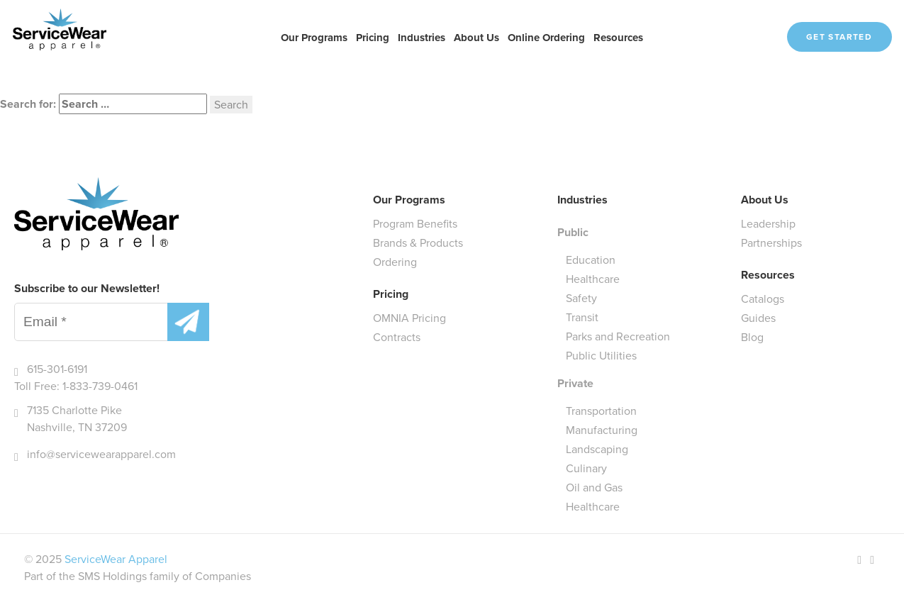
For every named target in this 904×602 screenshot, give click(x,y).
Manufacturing (601, 430)
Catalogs (762, 299)
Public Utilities (601, 355)
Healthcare (593, 279)
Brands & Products (418, 243)
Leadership (768, 224)
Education (590, 260)
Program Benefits (415, 224)
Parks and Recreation (618, 336)
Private (575, 383)
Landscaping (597, 449)
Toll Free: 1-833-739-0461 (76, 386)
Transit (582, 317)
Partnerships (771, 243)
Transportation (601, 411)
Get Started (839, 36)
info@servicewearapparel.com (101, 454)
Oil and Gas (594, 487)
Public (572, 232)
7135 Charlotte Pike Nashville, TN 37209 (77, 418)
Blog (752, 337)
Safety (581, 298)
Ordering (395, 262)
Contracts (396, 337)
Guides (758, 318)
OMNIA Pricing (409, 318)
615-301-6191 (57, 369)
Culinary (586, 468)
